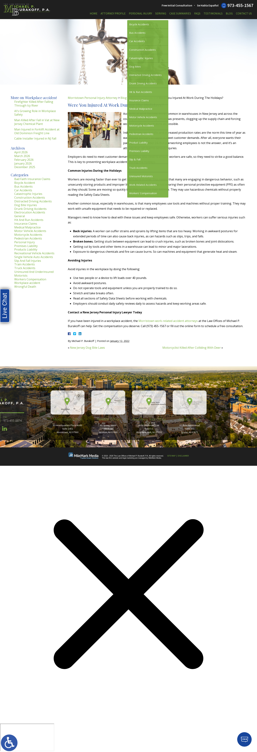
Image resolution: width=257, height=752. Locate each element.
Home (93, 13)
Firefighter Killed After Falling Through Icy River (33, 103)
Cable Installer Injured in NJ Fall (35, 138)
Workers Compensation (30, 279)
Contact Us (244, 13)
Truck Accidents (24, 268)
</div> (27, 737)
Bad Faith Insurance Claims (32, 179)
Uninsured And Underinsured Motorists (34, 273)
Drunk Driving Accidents (30, 209)
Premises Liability (26, 246)
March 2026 (22, 156)
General (19, 216)
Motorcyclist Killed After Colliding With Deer (191, 348)
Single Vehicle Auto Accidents (33, 257)
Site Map (171, 455)
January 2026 (23, 163)
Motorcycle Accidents (28, 235)
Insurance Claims (25, 224)
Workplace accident (143, 98)
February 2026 (24, 160)
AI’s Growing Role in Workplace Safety (35, 113)
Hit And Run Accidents (28, 220)
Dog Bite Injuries (25, 205)
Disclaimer (183, 455)
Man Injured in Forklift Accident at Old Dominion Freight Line (36, 131)
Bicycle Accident (24, 183)
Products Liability (25, 249)
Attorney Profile (113, 13)
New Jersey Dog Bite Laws (87, 348)
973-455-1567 (240, 5)
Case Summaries (180, 13)
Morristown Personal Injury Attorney (92, 98)
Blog (229, 13)
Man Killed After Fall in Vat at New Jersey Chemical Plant (36, 122)
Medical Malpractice (27, 227)
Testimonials (213, 13)
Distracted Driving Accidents (33, 201)
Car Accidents (23, 190)
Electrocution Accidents (29, 212)
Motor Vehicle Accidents (30, 231)
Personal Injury (140, 13)
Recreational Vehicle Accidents (34, 253)
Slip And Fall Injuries (27, 261)
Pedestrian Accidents (28, 238)
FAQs (197, 13)
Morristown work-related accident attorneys (168, 321)
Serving (160, 13)
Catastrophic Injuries (28, 194)
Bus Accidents (23, 186)
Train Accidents (24, 264)
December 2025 (24, 167)
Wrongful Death (25, 287)
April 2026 (21, 152)
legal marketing (128, 458)
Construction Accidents (29, 198)
